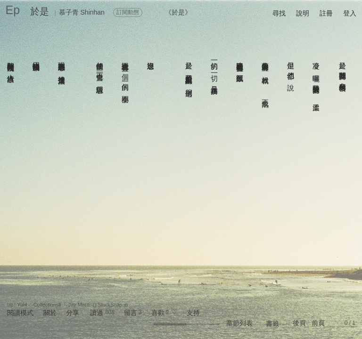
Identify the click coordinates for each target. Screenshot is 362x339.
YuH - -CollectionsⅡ (39, 304)
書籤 (272, 323)
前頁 (318, 323)
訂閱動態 (127, 12)
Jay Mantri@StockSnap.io (98, 304)
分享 (72, 312)
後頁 (299, 323)
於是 (39, 11)
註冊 (326, 13)
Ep (13, 9)
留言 (130, 312)
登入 (349, 13)
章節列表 (239, 323)
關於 (50, 312)
